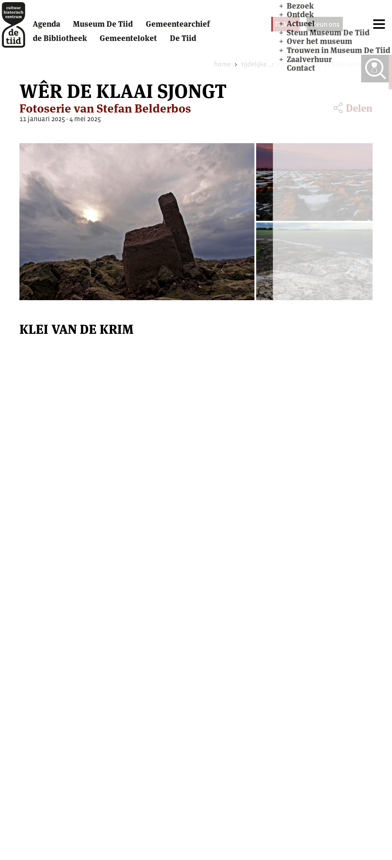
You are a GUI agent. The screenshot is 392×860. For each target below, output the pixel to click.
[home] (17, 30)
